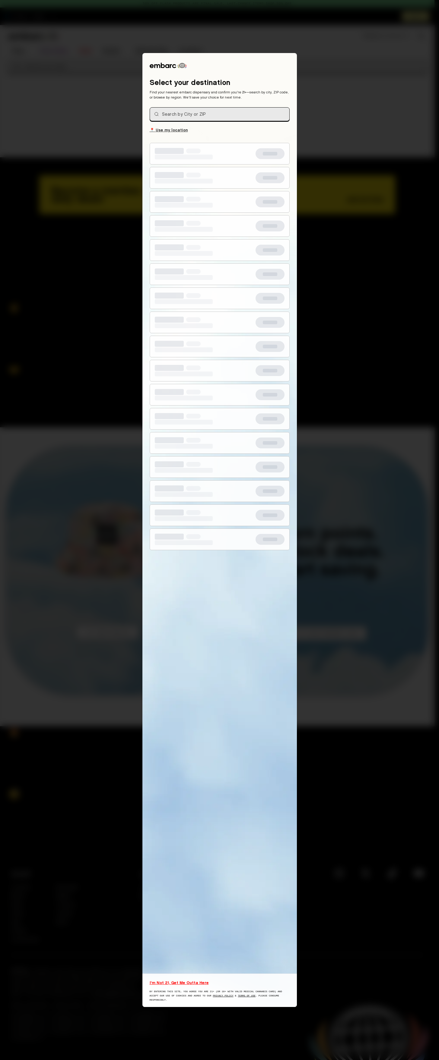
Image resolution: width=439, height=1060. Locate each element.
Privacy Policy (223, 995)
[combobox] (220, 114)
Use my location (169, 129)
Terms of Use (247, 995)
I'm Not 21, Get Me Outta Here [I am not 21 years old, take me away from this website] (179, 982)
